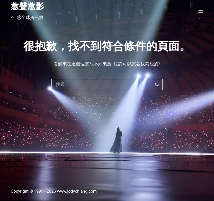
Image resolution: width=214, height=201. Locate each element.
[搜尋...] (101, 84)
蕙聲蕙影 (27, 6)
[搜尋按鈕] (157, 84)
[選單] (200, 10)
